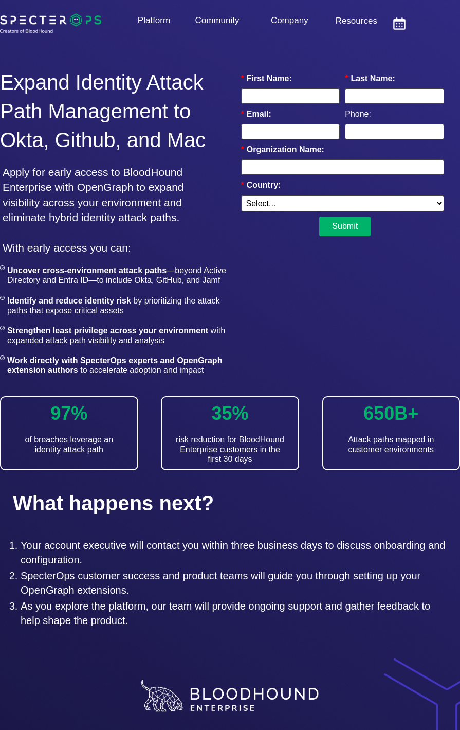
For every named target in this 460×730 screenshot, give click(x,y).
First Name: (266, 78)
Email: (256, 114)
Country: (261, 185)
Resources (356, 21)
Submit (345, 226)
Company (289, 20)
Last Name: (370, 78)
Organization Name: (282, 149)
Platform (154, 20)
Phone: (358, 114)
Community (217, 20)
